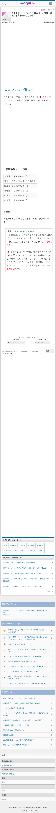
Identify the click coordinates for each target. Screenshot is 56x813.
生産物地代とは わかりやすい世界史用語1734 (19, 740)
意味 (22, 551)
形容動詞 (13, 545)
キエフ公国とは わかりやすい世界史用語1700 (19, 698)
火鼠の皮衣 (20, 231)
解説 (16, 551)
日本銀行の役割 (8, 735)
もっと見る (50, 591)
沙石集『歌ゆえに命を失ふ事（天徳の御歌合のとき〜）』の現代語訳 (28, 631)
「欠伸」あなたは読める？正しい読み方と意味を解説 (26, 666)
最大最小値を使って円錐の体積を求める (22, 661)
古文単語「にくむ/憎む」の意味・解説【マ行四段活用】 (22, 703)
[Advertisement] (27, 52)
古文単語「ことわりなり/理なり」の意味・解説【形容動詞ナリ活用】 (26, 612)
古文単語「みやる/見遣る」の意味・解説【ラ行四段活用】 (23, 720)
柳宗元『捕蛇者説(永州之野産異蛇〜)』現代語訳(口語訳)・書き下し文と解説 (28, 677)
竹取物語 (31, 545)
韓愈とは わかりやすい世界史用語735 (16, 745)
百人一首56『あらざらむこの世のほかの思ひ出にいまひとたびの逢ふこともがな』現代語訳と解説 (28, 638)
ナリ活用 (22, 545)
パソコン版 (33, 811)
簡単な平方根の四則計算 (16, 644)
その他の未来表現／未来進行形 (13, 708)
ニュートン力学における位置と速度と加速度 (23, 671)
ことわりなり (31, 551)
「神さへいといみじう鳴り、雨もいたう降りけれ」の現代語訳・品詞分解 (25, 714)
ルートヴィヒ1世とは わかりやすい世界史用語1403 (26, 657)
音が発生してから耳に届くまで (13, 730)
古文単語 (40, 545)
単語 (5, 545)
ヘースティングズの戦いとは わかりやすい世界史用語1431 (27, 651)
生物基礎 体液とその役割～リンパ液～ (16, 725)
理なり (41, 551)
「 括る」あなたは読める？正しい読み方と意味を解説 (26, 683)
